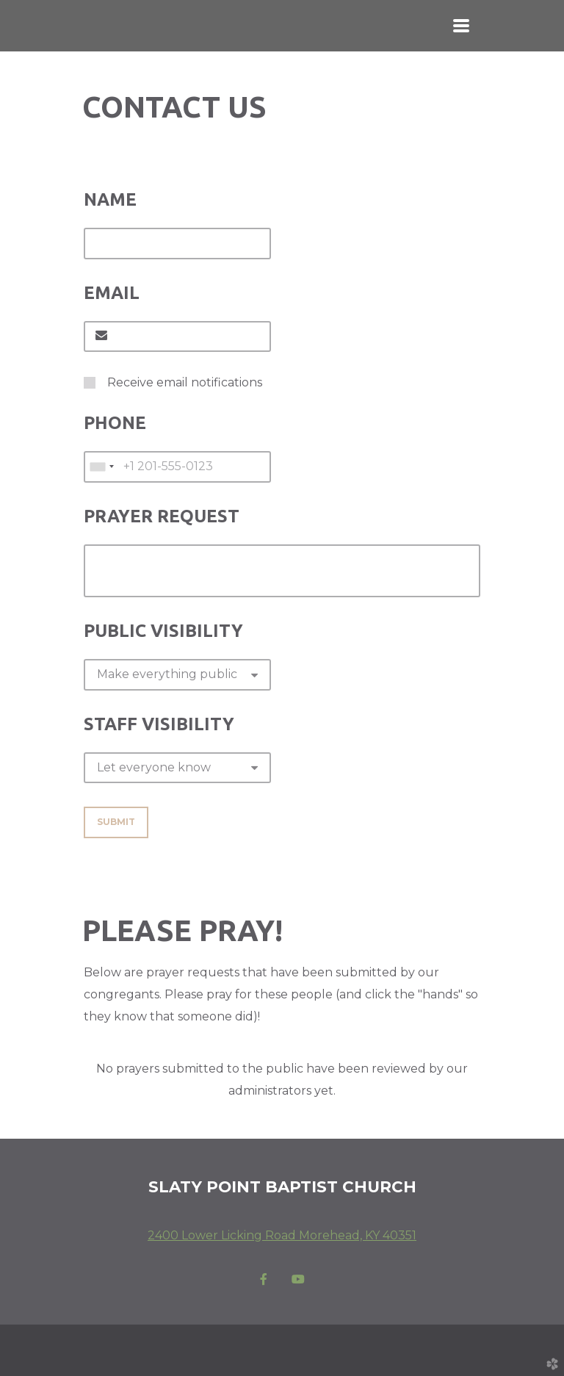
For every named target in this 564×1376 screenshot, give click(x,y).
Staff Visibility (159, 724)
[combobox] (101, 466)
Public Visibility (163, 631)
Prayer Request (161, 516)
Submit (116, 821)
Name (110, 199)
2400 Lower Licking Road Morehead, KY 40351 (282, 1235)
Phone (115, 423)
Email (112, 293)
